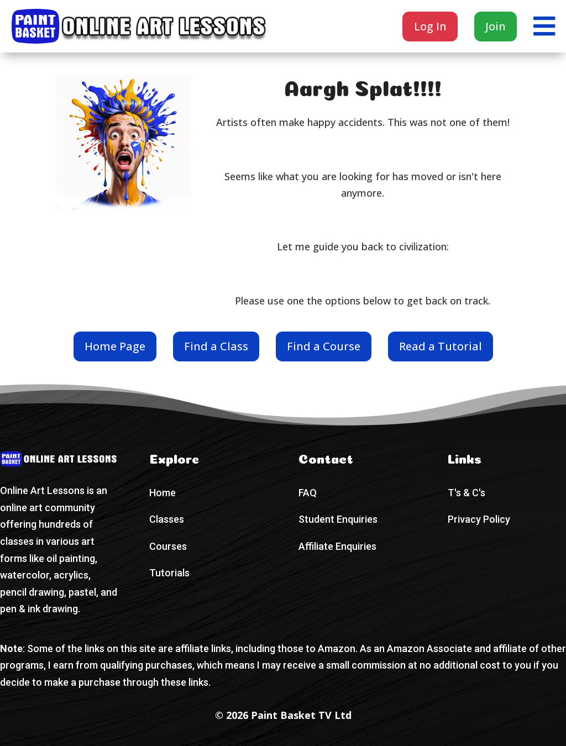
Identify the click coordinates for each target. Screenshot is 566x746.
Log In (430, 26)
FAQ (307, 492)
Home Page (115, 346)
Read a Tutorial (440, 346)
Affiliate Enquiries (337, 546)
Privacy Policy (479, 519)
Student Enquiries (338, 519)
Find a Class (216, 346)
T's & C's (466, 492)
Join (495, 26)
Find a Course (323, 346)
